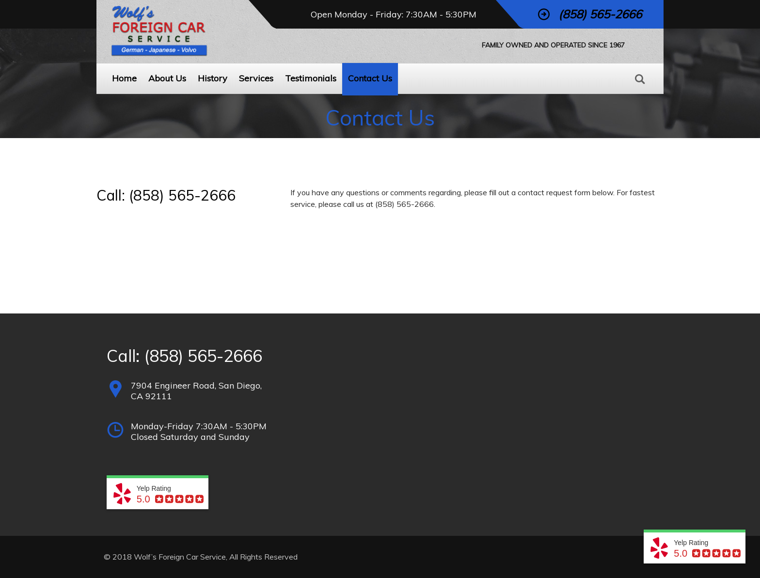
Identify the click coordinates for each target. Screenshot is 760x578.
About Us (167, 78)
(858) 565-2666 (203, 355)
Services (256, 78)
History (212, 78)
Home (124, 78)
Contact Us (370, 78)
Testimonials (310, 78)
